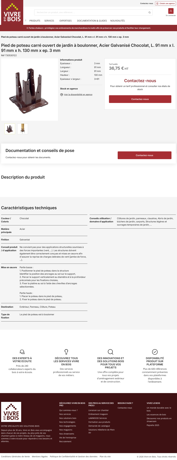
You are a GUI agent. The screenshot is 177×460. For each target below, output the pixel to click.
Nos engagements (67, 426)
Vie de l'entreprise (67, 437)
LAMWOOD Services (97, 418)
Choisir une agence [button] (165, 3)
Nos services (65, 414)
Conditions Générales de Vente (15, 456)
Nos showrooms (66, 433)
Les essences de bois (156, 414)
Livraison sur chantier (98, 410)
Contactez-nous (146, 3)
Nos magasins (65, 429)
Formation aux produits (99, 422)
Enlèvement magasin (98, 414)
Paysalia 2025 (153, 425)
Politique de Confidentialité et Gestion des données (73, 456)
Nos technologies (67, 422)
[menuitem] (34, 20)
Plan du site (105, 456)
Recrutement (65, 441)
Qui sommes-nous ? (68, 410)
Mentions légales (40, 456)
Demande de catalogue (99, 426)
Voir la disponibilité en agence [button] (76, 94)
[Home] (12, 12)
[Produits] (25, 20)
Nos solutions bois (67, 418)
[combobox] (90, 12)
